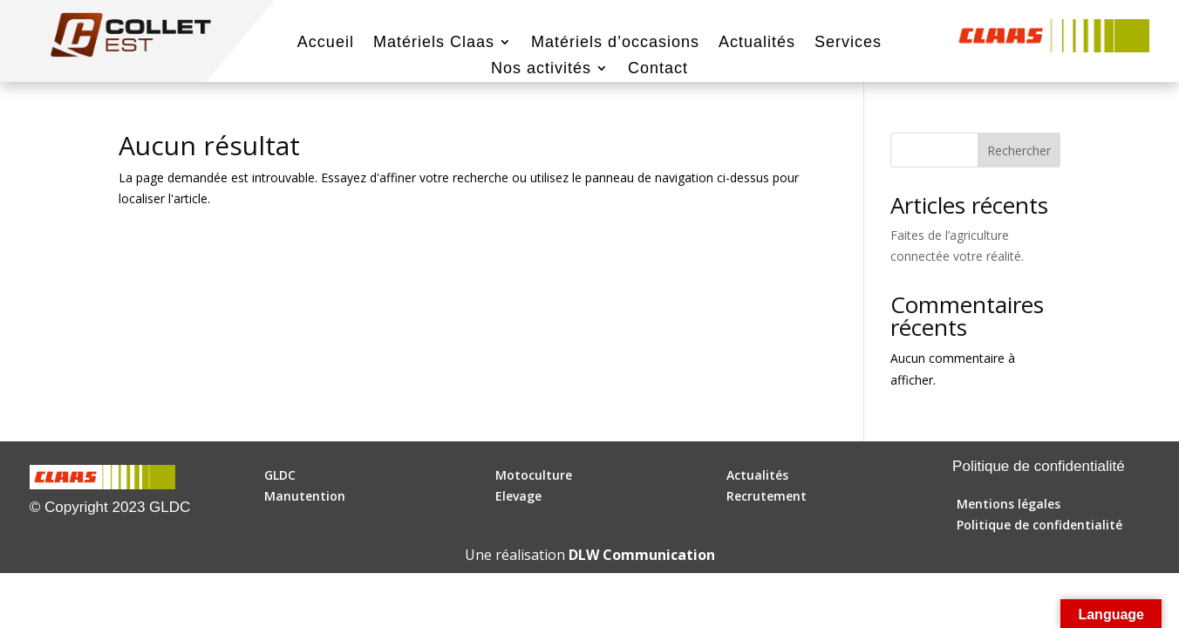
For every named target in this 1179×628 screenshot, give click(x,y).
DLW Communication (642, 554)
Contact (658, 69)
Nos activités (541, 69)
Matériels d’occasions (615, 43)
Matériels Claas (433, 43)
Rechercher (1019, 150)
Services (848, 43)
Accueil (325, 43)
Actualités (757, 43)
